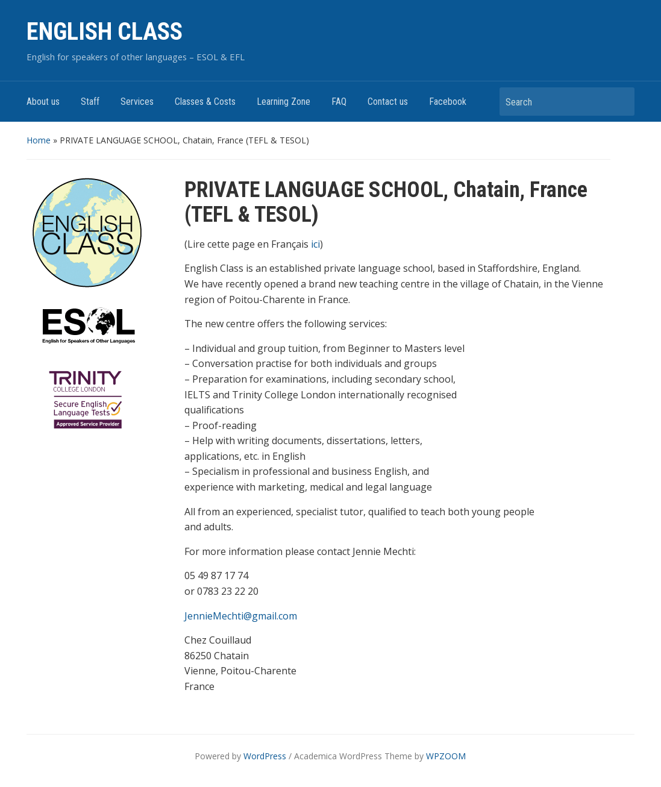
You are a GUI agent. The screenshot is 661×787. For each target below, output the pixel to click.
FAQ (338, 101)
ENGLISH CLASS (105, 31)
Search (619, 101)
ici (315, 244)
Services (137, 101)
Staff (90, 101)
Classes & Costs (205, 101)
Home (39, 140)
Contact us (388, 101)
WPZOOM (446, 756)
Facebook (447, 101)
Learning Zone (283, 101)
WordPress (264, 756)
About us (43, 101)
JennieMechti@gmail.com (240, 615)
